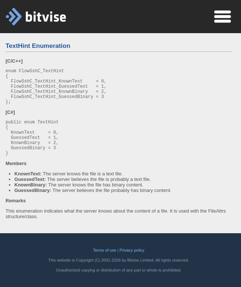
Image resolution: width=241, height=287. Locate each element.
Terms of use (104, 250)
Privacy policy (132, 250)
